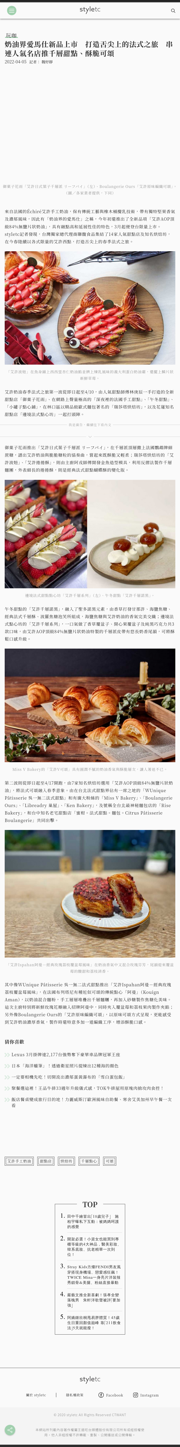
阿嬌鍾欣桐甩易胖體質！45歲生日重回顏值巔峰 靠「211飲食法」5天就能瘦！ (94, 1322)
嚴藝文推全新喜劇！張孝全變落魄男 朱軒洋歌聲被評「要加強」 (93, 1300)
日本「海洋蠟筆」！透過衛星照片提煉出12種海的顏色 (65, 1066)
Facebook (110, 1395)
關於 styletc (36, 1395)
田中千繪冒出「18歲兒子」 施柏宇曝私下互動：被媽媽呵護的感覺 (93, 1221)
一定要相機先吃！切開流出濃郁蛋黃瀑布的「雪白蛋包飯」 (69, 1077)
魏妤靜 (47, 62)
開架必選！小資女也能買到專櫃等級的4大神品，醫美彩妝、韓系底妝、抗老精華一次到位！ (94, 1246)
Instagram (146, 1395)
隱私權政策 (75, 1395)
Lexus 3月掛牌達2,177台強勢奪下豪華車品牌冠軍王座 (65, 1054)
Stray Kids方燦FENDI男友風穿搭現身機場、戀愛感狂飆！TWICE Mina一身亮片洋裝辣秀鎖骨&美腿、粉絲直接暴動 (94, 1274)
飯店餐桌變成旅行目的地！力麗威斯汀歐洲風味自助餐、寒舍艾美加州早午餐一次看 (91, 1102)
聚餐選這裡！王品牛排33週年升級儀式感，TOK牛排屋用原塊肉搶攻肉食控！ (87, 1088)
